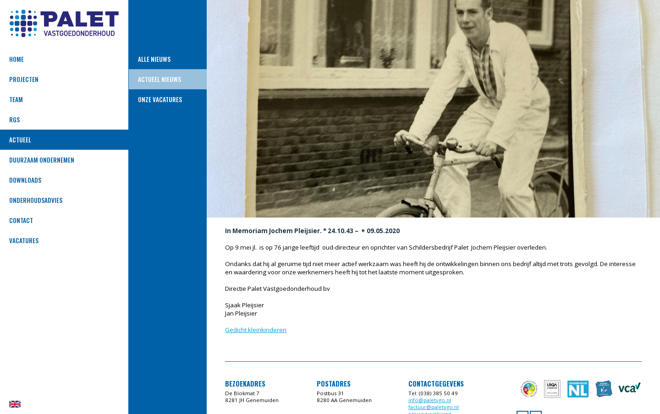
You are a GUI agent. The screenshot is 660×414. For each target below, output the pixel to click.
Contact (21, 220)
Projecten (23, 79)
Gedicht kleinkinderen (255, 330)
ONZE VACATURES (160, 99)
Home (16, 59)
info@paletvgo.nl (429, 400)
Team (16, 99)
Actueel (20, 139)
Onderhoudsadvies (35, 200)
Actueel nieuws (159, 79)
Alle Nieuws (154, 59)
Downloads (25, 180)
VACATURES (23, 240)
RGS (14, 119)
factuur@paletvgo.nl (433, 406)
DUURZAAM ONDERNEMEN (41, 159)
